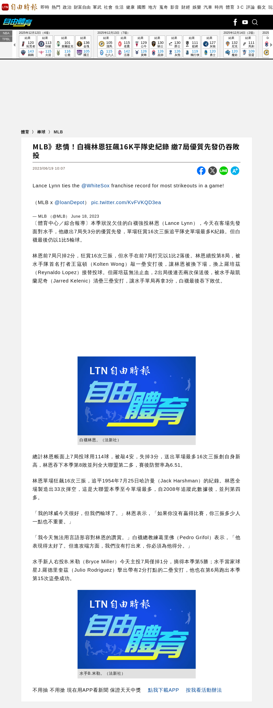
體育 (230, 7)
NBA (6, 33)
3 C (240, 7)
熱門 (56, 7)
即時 (45, 7)
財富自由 (82, 7)
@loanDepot (69, 202)
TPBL (6, 39)
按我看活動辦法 (204, 690)
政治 (67, 7)
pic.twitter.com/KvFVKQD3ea (126, 202)
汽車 (208, 7)
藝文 (261, 7)
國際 (141, 7)
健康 (130, 7)
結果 (27, 46)
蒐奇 (163, 7)
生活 (119, 7)
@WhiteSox (95, 185)
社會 (108, 7)
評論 (250, 7)
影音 (174, 7)
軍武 (97, 7)
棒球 (42, 132)
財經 (185, 7)
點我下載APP (163, 690)
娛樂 (197, 7)
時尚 (219, 7)
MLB (58, 132)
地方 (152, 7)
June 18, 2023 (85, 216)
